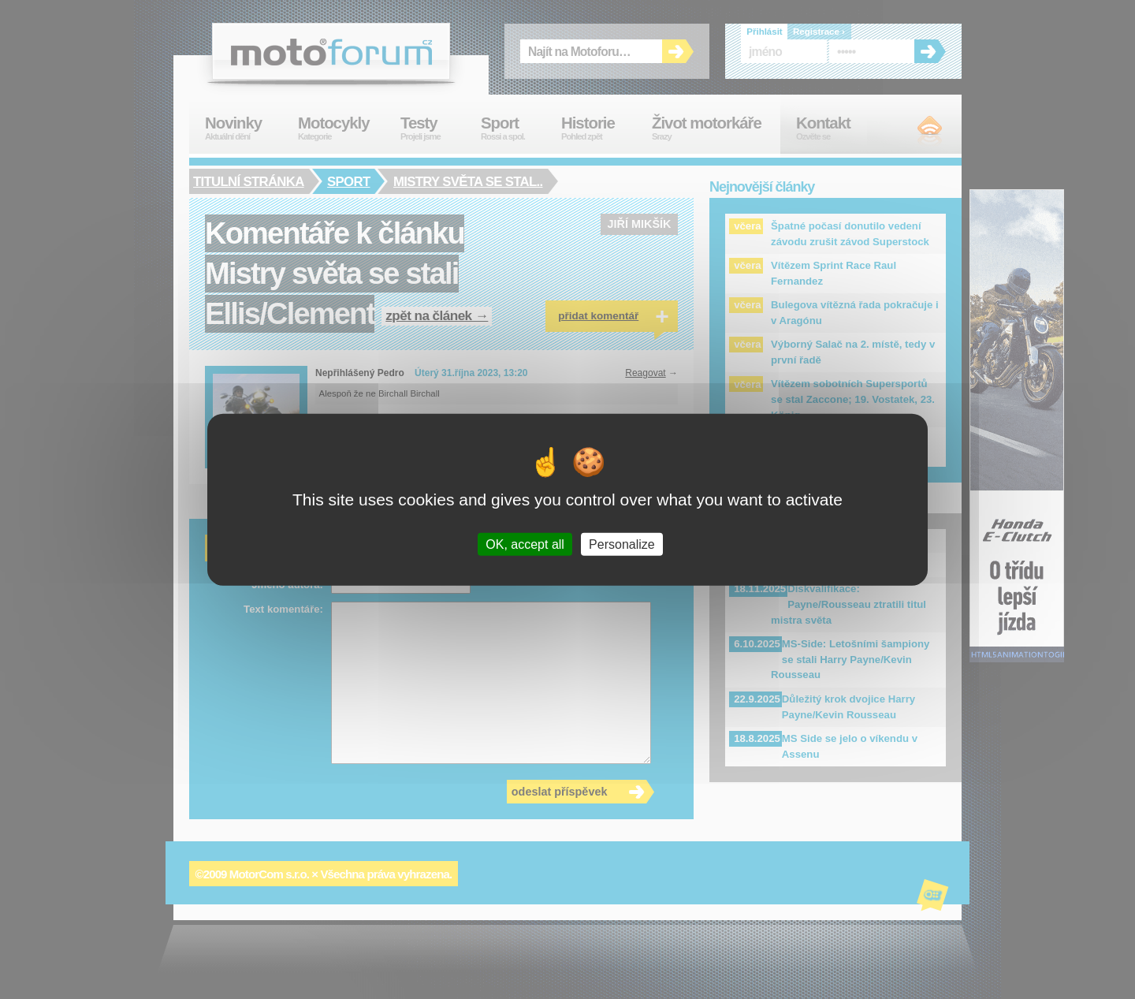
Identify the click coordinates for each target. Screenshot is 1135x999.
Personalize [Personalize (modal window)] (622, 544)
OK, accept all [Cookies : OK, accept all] (525, 544)
